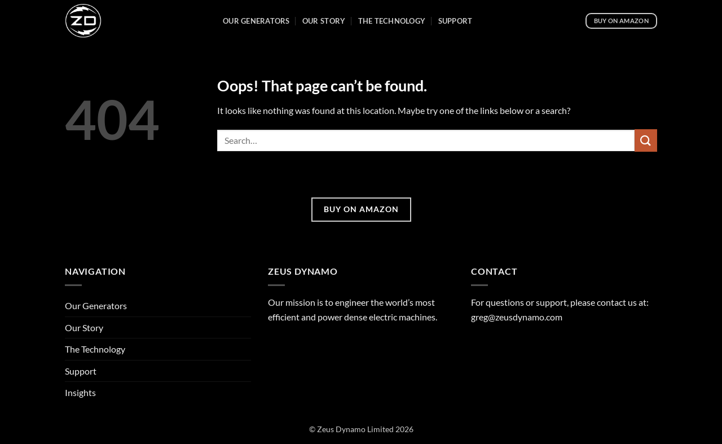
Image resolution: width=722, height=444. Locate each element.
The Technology (392, 20)
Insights (80, 392)
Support (455, 20)
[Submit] (646, 140)
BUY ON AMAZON (361, 209)
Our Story (323, 20)
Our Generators (256, 20)
